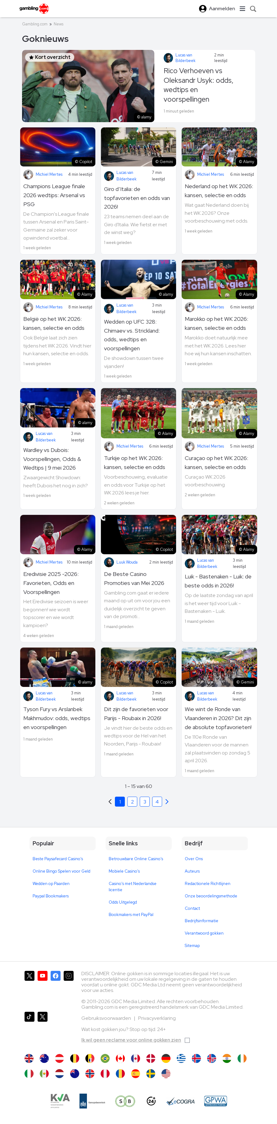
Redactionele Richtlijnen (207, 883)
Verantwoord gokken (204, 933)
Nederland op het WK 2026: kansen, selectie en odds (219, 191)
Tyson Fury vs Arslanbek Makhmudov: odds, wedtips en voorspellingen (56, 718)
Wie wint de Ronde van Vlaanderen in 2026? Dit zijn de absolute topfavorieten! (218, 718)
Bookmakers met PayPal (131, 914)
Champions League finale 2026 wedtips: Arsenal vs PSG (54, 195)
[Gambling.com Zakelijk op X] (43, 1030)
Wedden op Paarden (51, 883)
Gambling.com (35, 24)
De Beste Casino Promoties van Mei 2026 (134, 578)
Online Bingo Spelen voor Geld (61, 871)
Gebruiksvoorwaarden (106, 1018)
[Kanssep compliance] (92, 1101)
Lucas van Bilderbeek (185, 57)
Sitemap (192, 945)
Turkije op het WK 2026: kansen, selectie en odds (134, 462)
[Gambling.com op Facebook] (56, 989)
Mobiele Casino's (124, 871)
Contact (192, 908)
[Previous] (167, 801)
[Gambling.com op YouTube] (43, 989)
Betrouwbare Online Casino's (136, 858)
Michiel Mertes (49, 174)
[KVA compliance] (60, 1101)
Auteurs (192, 871)
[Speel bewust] (125, 1101)
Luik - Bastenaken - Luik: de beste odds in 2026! (218, 581)
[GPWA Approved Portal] (215, 1101)
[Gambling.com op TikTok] (29, 1030)
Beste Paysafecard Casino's (58, 858)
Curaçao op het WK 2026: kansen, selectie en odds (216, 462)
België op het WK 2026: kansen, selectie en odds (53, 323)
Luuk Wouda (127, 562)
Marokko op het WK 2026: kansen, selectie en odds (216, 323)
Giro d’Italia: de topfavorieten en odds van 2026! (137, 197)
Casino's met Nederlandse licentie (133, 886)
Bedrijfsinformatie (201, 920)
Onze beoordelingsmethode (211, 896)
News (58, 24)
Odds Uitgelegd (123, 902)
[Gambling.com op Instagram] (69, 989)
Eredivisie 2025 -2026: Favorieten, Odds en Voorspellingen (51, 582)
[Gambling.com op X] (29, 989)
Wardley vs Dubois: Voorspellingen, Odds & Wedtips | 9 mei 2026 (52, 458)
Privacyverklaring (157, 1018)
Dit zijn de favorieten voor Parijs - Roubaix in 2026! (136, 714)
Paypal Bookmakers (51, 896)
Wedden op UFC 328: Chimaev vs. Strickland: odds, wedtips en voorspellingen (132, 335)
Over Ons (194, 858)
